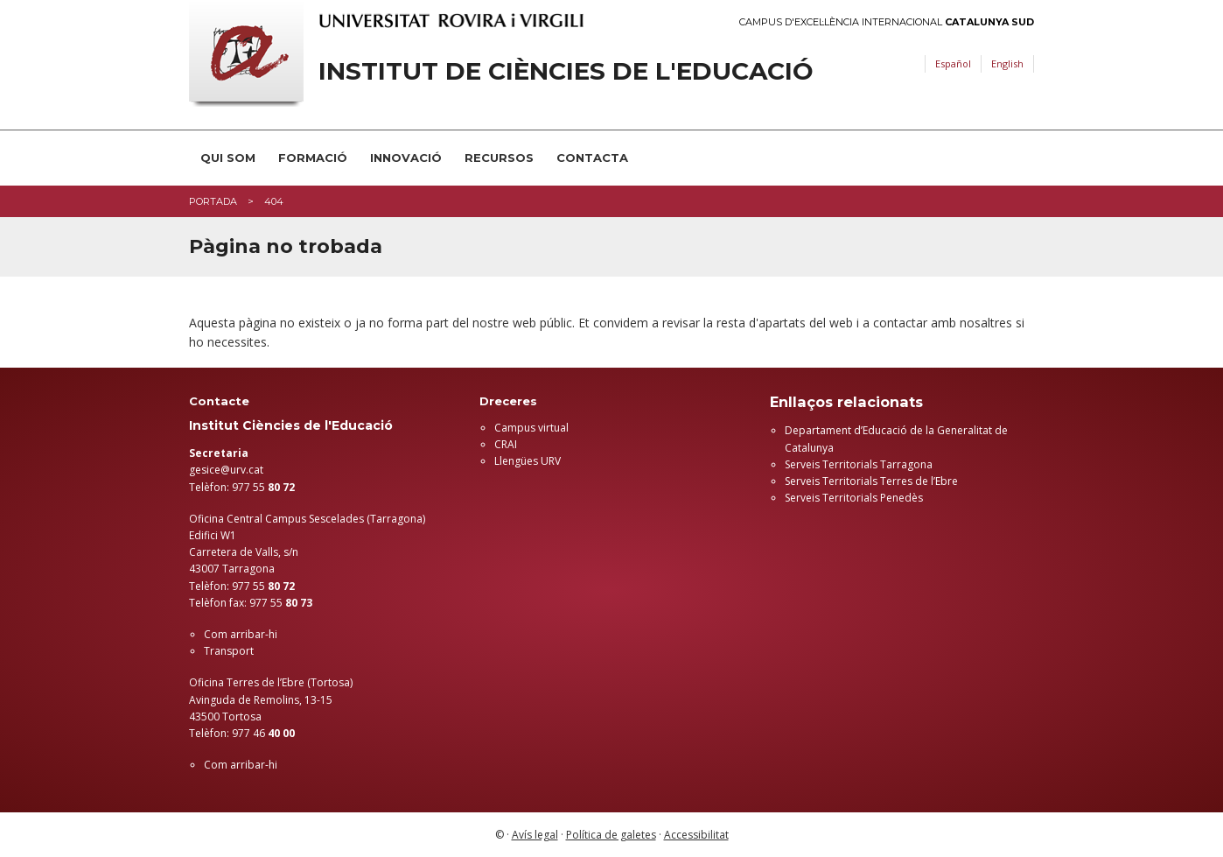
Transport (229, 650)
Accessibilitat (696, 834)
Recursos (499, 158)
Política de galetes (611, 834)
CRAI (505, 444)
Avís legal (535, 834)
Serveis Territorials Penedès (854, 497)
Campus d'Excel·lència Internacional (886, 22)
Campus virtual (531, 427)
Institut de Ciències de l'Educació (566, 71)
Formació (312, 158)
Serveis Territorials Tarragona (859, 464)
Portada (213, 201)
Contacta (592, 158)
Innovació (406, 158)
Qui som (227, 158)
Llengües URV (527, 460)
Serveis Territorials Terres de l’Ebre (871, 481)
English (1007, 63)
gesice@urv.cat (226, 469)
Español (953, 63)
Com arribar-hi (240, 634)
